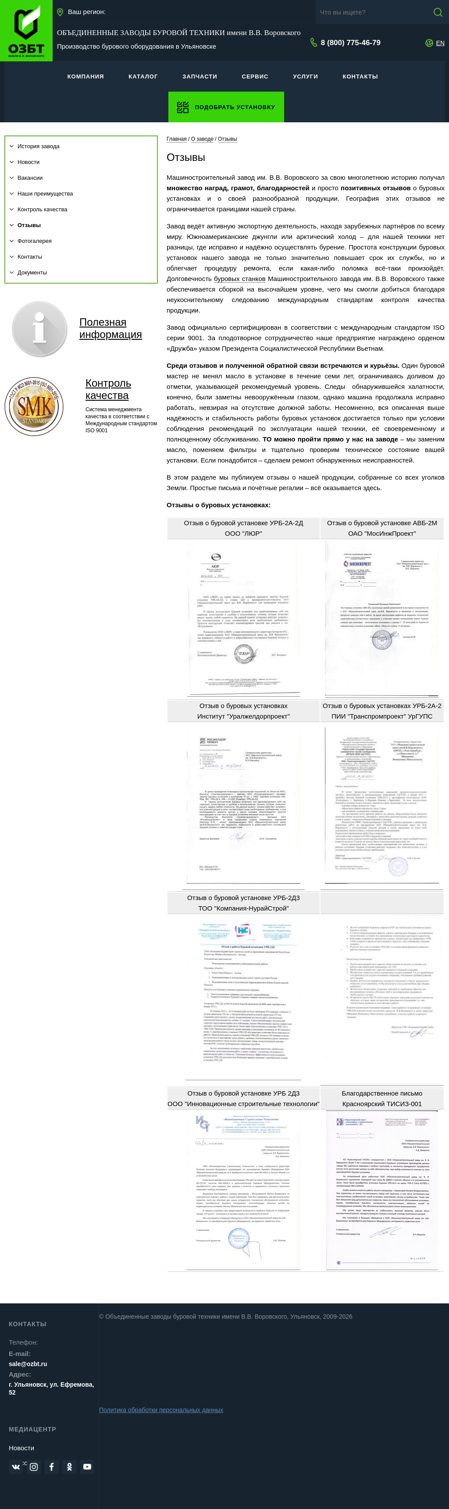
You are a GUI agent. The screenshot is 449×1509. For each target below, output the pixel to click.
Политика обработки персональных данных (161, 1409)
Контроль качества (38, 209)
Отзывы (25, 225)
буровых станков (240, 278)
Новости (24, 162)
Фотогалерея (31, 241)
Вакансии (26, 177)
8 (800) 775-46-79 (350, 43)
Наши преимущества (41, 193)
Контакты (26, 256)
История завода (35, 146)
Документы (28, 272)
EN (440, 42)
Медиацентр (33, 1429)
